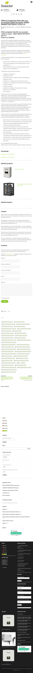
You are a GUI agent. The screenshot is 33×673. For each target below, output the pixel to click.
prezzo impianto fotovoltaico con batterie (9, 362)
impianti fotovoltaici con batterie (21, 333)
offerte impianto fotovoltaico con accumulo (9, 342)
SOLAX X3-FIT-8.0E (19, 169)
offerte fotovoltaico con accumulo (8, 337)
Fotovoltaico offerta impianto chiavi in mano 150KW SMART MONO (24, 621)
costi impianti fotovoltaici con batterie (23, 324)
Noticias (4, 509)
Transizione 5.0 (5, 492)
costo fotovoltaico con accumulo (8, 326)
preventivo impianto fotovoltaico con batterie (10, 353)
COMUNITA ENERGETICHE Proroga (10, 487)
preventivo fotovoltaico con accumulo (24, 349)
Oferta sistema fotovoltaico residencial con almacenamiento (16, 516)
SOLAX (24, 362)
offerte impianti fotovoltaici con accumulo (9, 340)
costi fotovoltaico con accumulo (8, 321)
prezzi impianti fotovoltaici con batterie (9, 358)
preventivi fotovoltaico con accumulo (23, 344)
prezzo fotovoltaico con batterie (8, 360)
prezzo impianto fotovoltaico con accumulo (21, 360)
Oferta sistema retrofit (27, 27)
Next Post (24, 377)
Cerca (29, 448)
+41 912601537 (4, 563)
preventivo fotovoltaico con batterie (8, 351)
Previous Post (8, 377)
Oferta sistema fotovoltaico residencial (11, 514)
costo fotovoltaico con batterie (20, 326)
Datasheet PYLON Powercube (8, 157)
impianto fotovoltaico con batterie (21, 335)
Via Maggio (5, 567)
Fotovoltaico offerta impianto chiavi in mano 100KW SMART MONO (24, 630)
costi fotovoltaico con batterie (19, 321)
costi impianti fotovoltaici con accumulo (9, 324)
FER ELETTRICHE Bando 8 (22, 632)
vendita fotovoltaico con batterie (21, 365)
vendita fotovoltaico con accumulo (8, 365)
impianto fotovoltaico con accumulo (8, 335)
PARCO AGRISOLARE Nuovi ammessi (10, 485)
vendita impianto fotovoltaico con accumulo (9, 369)
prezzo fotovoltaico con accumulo (22, 358)
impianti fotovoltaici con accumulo (8, 333)
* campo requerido (5, 298)
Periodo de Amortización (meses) (10, 469)
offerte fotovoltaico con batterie (20, 337)
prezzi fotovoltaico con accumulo (24, 353)
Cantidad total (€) (6, 455)
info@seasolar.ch (9, 254)
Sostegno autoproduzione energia (10, 490)
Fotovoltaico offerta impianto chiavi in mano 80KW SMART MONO (24, 624)
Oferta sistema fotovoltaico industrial (10, 511)
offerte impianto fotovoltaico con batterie (9, 344)
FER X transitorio (6, 495)
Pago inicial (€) (5, 460)
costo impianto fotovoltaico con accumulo (9, 328)
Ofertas (2, 28)
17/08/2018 (4, 27)
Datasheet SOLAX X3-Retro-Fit (8, 154)
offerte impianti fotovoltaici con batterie (24, 340)
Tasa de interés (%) (6, 464)
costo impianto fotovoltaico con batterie (24, 328)
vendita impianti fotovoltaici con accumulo (9, 367)
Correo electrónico (6, 438)
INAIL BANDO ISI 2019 (21, 640)
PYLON (19, 362)
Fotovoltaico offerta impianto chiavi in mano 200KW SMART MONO (24, 627)
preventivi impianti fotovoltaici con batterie (9, 349)
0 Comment (18, 27)
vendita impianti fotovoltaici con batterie (24, 367)
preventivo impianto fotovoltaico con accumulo (23, 351)
